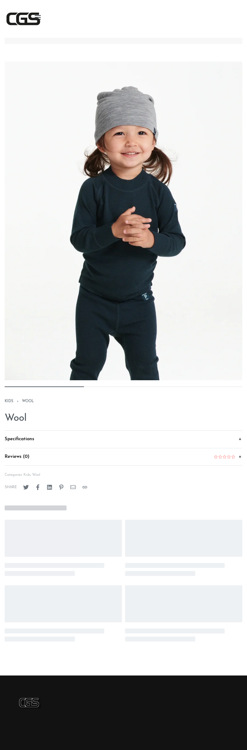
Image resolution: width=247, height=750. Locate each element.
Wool (28, 401)
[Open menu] (37, 17)
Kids (9, 401)
